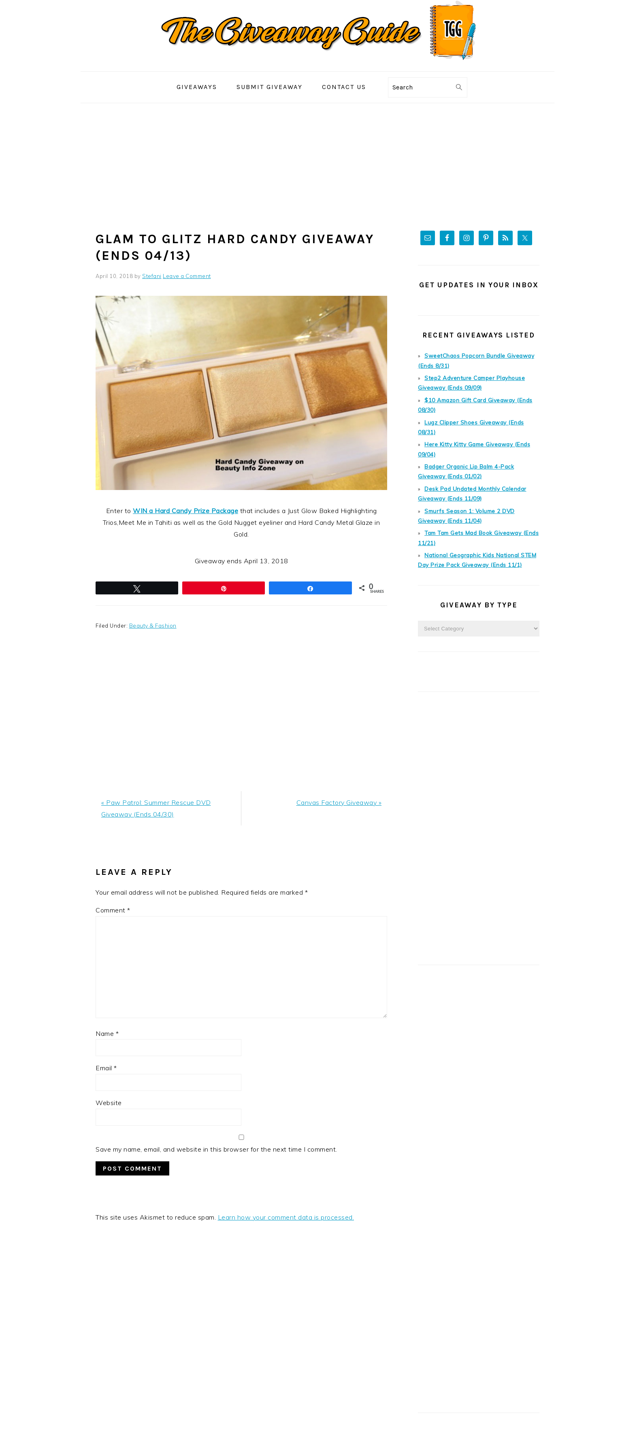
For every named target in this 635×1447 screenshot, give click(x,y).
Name (107, 1032)
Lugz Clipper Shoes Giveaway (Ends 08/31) (481, 419)
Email (106, 1067)
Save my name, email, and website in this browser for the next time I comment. (216, 1148)
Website (109, 1102)
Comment (113, 909)
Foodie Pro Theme (415, 1430)
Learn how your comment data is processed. (286, 1216)
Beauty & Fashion (152, 625)
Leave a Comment (187, 275)
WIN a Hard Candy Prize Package (185, 510)
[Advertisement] (317, 164)
